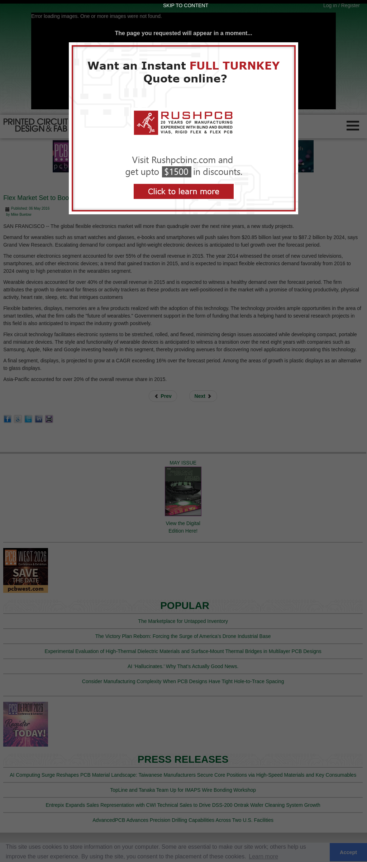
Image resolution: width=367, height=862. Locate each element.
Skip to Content (185, 5)
